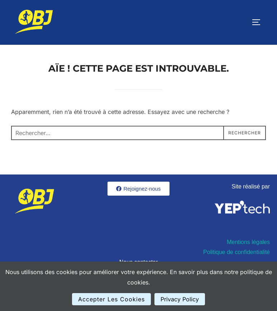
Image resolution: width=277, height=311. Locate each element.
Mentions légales (248, 242)
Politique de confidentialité (236, 252)
